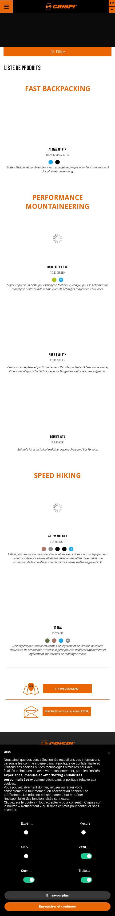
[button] (109, 752)
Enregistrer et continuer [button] (57, 906)
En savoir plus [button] (57, 895)
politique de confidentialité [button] (77, 763)
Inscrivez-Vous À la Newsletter (67, 711)
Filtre (57, 51)
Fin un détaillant (67, 688)
